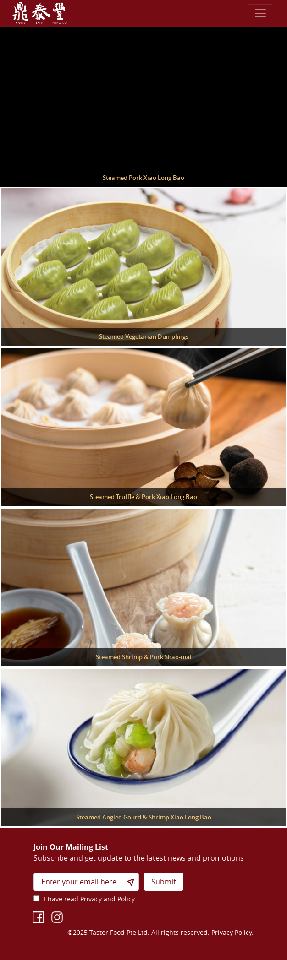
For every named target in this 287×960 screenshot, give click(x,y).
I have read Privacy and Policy (89, 899)
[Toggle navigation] (260, 13)
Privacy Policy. (232, 932)
